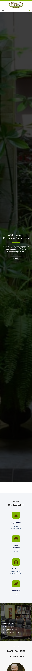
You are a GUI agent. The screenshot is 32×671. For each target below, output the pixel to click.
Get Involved (16, 590)
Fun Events (16, 569)
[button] (3, 10)
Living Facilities (16, 546)
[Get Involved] (16, 583)
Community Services (16, 523)
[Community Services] (16, 515)
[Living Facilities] (16, 538)
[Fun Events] (16, 562)
